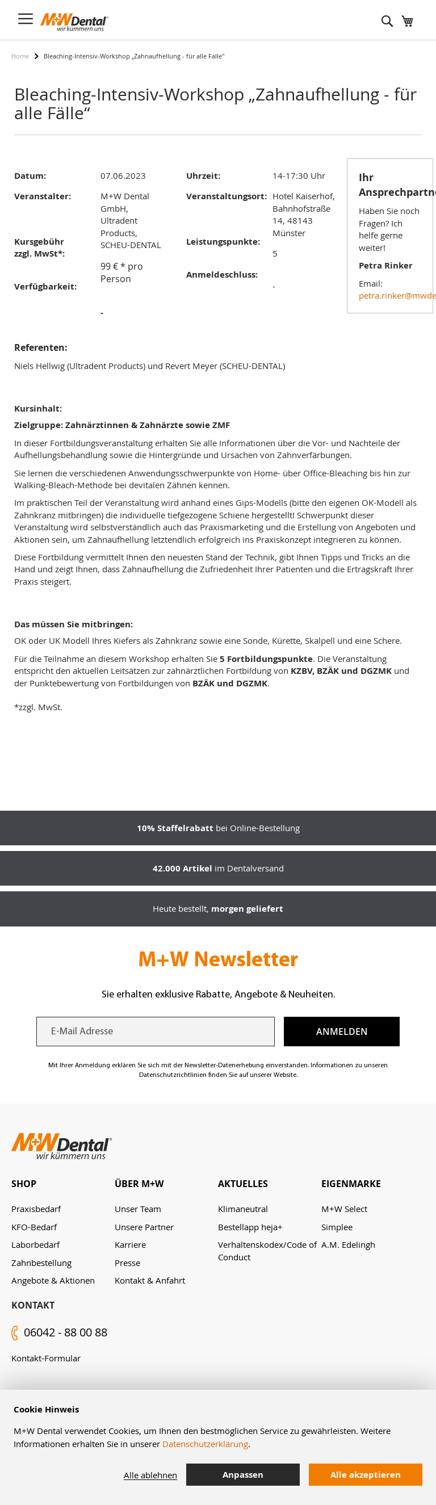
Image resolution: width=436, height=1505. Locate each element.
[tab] (63, 1184)
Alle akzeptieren (365, 1475)
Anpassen (243, 1475)
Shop (23, 1183)
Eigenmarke (351, 1183)
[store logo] (74, 22)
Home (20, 56)
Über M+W (139, 1183)
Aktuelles (243, 1183)
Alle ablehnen (150, 1475)
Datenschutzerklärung (205, 1443)
